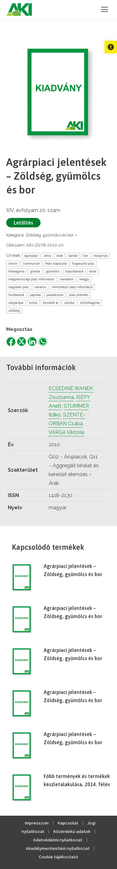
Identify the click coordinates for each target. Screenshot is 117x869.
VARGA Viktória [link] (66, 432)
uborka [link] (69, 303)
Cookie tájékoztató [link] (58, 857)
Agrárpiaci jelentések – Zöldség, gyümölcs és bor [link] (73, 570)
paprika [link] (35, 295)
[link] (111, 47)
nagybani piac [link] (18, 287)
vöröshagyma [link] (90, 303)
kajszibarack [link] (74, 271)
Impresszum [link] (37, 823)
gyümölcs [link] (53, 271)
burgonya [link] (101, 255)
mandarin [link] (67, 279)
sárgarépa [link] (15, 303)
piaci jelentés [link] (78, 295)
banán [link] (73, 255)
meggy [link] (84, 279)
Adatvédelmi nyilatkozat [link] (57, 840)
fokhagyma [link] (16, 271)
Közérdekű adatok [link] (71, 831)
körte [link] (93, 271)
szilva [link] (33, 303)
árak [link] (59, 255)
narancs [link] (40, 287)
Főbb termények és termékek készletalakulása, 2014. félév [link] (77, 780)
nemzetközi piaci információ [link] (72, 287)
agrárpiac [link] (31, 255)
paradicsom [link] (55, 295)
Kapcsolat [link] (68, 823)
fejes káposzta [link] (56, 263)
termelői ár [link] (51, 303)
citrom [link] (12, 263)
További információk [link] (41, 367)
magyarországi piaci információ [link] (31, 279)
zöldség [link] (14, 310)
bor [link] (85, 255)
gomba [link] (35, 271)
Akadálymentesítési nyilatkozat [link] (58, 848)
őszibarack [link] (16, 295)
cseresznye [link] (31, 263)
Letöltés (23, 222)
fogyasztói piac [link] (83, 263)
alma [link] (47, 255)
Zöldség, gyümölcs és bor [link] (50, 235)
